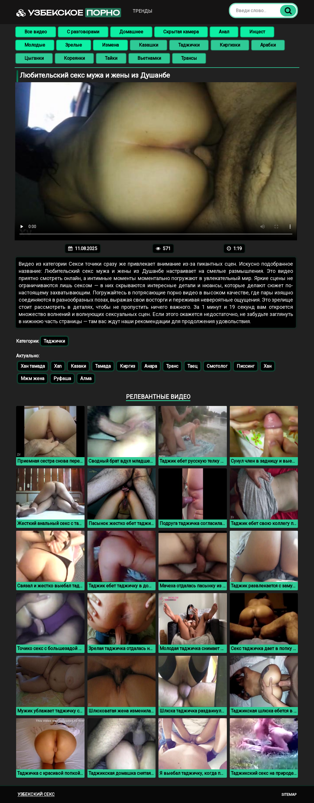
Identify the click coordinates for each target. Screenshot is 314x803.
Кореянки (74, 58)
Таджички (189, 45)
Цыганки (34, 58)
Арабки (268, 45)
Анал (224, 32)
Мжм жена (32, 378)
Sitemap (289, 794)
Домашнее (131, 32)
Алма (85, 378)
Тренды (142, 11)
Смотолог (217, 366)
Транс (172, 366)
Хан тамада (33, 366)
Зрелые (73, 45)
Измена (110, 45)
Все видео (35, 32)
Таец (192, 366)
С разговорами (83, 32)
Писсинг (245, 366)
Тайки (111, 58)
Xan (58, 366)
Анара (150, 366)
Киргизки (230, 45)
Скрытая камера (181, 32)
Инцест (257, 32)
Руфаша (62, 378)
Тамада (103, 366)
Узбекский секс (36, 794)
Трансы (189, 58)
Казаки (78, 366)
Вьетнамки (149, 58)
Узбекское (68, 12)
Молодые (34, 45)
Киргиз (127, 366)
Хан (267, 366)
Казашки (148, 45)
